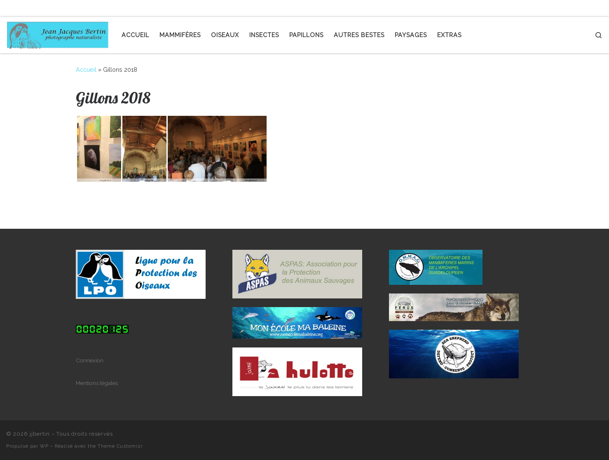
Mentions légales (97, 383)
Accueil (86, 69)
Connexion (89, 360)
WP (44, 446)
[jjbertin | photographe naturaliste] (57, 33)
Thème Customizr (120, 446)
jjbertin (40, 434)
